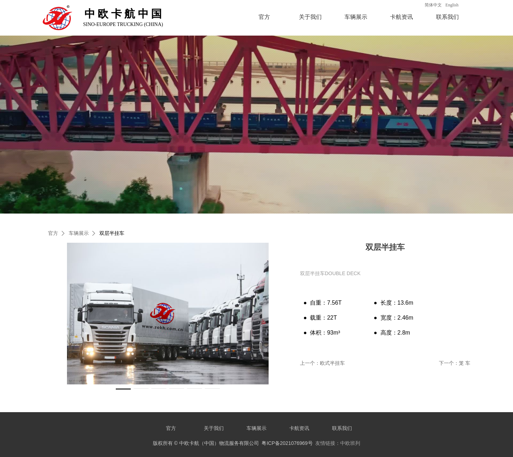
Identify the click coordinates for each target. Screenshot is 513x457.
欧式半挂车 (332, 363)
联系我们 (447, 17)
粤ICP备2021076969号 (286, 443)
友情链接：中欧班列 (337, 443)
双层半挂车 (111, 233)
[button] (123, 389)
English (451, 4)
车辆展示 (355, 17)
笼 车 (464, 363)
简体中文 (433, 4)
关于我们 (310, 17)
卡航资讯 (401, 17)
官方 (264, 17)
